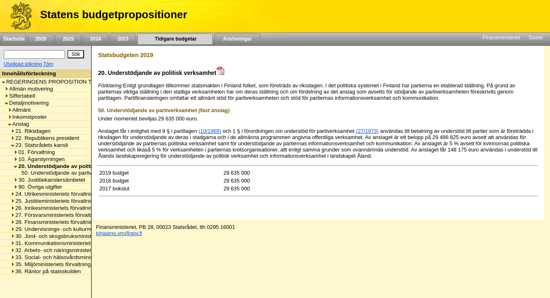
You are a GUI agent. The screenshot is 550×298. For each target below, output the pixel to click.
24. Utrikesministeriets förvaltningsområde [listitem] (64, 194)
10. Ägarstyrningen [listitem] (39, 159)
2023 (123, 39)
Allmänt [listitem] (19, 110)
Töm (48, 64)
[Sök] (34, 54)
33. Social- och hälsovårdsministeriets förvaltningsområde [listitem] (83, 257)
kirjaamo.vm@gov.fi (119, 233)
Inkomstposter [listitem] (27, 117)
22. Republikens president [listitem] (45, 138)
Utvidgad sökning (23, 64)
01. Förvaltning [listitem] (34, 152)
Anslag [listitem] (18, 124)
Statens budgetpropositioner (113, 14)
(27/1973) (367, 131)
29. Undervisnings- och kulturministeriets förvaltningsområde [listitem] (87, 229)
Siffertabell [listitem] (20, 96)
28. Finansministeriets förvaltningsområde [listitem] (64, 222)
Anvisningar (238, 39)
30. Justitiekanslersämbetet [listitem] (49, 180)
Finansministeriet (501, 38)
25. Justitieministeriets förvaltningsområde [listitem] (64, 201)
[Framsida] (18, 16)
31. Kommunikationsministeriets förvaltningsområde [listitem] (76, 243)
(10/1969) (210, 131)
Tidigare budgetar (175, 39)
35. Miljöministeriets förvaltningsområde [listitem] (61, 264)
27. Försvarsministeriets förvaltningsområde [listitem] (66, 215)
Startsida (13, 39)
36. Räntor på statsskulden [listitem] (46, 271)
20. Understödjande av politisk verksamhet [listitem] (72, 166)
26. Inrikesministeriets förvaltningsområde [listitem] (64, 208)
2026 (41, 39)
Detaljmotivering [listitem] (27, 103)
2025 (68, 39)
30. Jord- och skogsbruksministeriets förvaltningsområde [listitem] (82, 236)
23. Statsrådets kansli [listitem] (39, 145)
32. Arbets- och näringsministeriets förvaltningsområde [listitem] (80, 250)
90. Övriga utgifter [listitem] (38, 187)
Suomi (535, 38)
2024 (95, 39)
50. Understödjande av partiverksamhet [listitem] (67, 173)
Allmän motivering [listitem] (29, 89)
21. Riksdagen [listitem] (30, 131)
